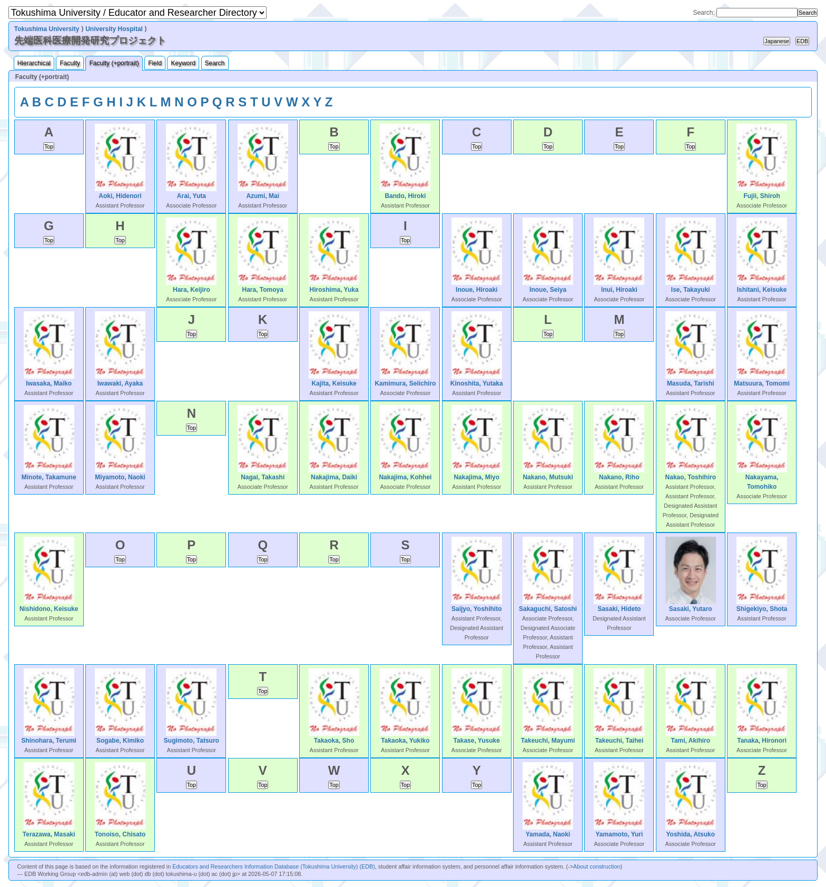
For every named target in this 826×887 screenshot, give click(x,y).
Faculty (70, 63)
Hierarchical (34, 63)
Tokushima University (47, 29)
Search (215, 63)
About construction (596, 866)
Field (155, 63)
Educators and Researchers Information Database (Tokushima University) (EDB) (273, 866)
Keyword (183, 63)
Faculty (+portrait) (114, 63)
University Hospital (114, 29)
